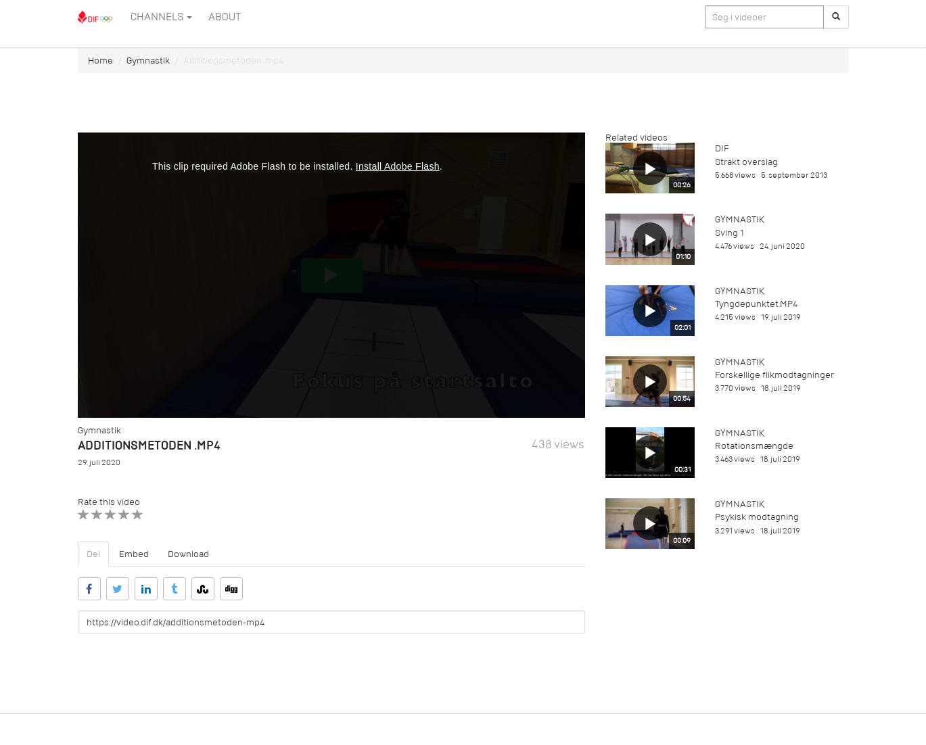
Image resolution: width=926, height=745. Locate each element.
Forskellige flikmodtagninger (774, 374)
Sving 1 (729, 232)
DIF (721, 148)
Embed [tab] (134, 554)
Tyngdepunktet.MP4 (756, 303)
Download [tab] (188, 554)
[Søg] (836, 16)
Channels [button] (161, 16)
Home (100, 60)
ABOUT (224, 16)
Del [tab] (93, 554)
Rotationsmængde (754, 445)
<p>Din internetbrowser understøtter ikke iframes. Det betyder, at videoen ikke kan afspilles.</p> (331, 275)
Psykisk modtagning (757, 516)
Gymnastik (148, 60)
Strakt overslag (746, 161)
